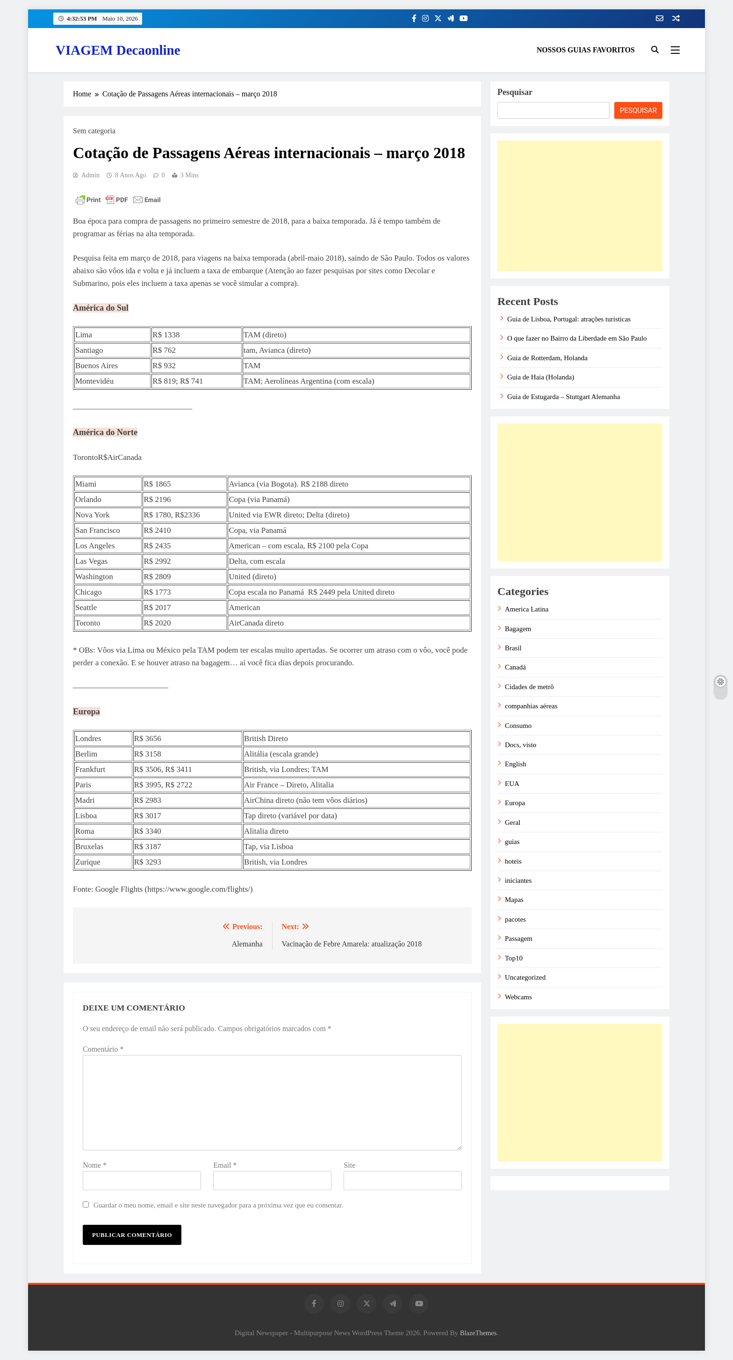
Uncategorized (525, 977)
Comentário (103, 1049)
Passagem (518, 938)
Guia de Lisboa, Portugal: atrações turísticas (569, 319)
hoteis (513, 861)
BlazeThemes (478, 1333)
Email (225, 1165)
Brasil (513, 648)
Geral (512, 822)
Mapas (514, 899)
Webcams (518, 997)
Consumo (518, 725)
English (515, 764)
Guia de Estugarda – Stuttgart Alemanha (563, 396)
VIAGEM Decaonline (118, 50)
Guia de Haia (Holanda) (540, 377)
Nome (95, 1165)
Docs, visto (520, 745)
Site (349, 1165)
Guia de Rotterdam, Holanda (547, 358)
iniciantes (518, 880)
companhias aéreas (531, 706)
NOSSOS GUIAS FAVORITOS (586, 50)
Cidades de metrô (529, 687)
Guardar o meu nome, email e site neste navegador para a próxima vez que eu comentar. (218, 1205)
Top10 (514, 958)
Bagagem (518, 629)
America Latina (526, 609)
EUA (512, 783)
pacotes (515, 919)
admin (90, 175)
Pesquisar (514, 92)
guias (512, 841)
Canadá (515, 667)
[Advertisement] (579, 205)
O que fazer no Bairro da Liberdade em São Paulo (577, 338)
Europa (515, 803)
